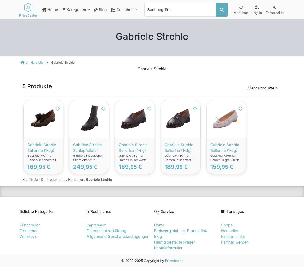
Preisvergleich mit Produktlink (180, 230)
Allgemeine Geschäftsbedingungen (118, 236)
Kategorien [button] (74, 9)
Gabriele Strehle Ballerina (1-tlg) (41, 147)
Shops (227, 225)
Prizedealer (174, 261)
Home (50, 9)
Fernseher (28, 230)
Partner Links (233, 236)
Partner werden (235, 242)
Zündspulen (30, 225)
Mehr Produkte (263, 88)
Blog (100, 9)
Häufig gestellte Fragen (175, 242)
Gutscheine (124, 9)
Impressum (97, 225)
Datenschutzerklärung (106, 230)
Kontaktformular (168, 247)
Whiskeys (28, 236)
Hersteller (229, 230)
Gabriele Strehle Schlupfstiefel (87, 147)
